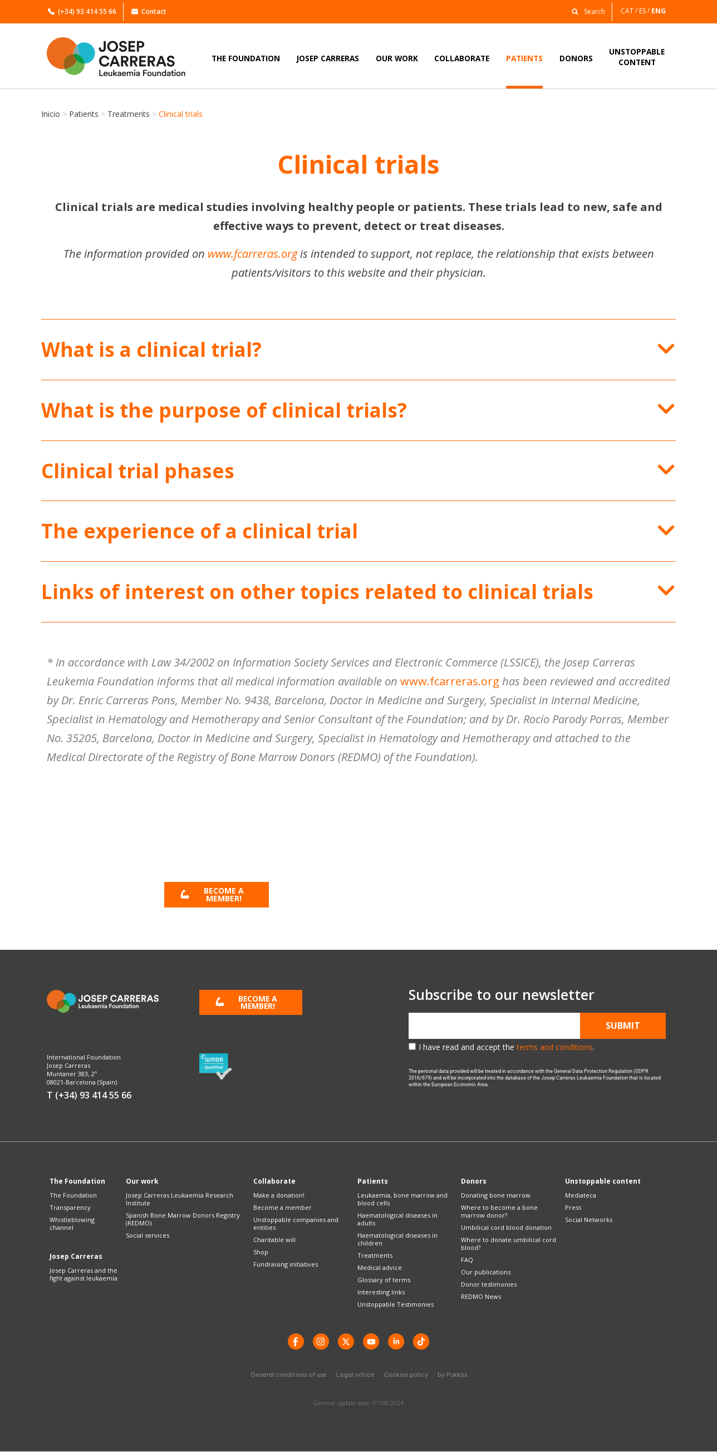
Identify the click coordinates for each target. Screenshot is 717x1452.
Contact (148, 11)
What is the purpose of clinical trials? (224, 410)
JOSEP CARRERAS (328, 58)
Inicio (50, 114)
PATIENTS (524, 58)
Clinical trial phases (137, 471)
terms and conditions (555, 1047)
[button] (585, 11)
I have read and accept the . (507, 1047)
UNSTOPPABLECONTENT (637, 56)
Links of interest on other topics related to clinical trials (317, 591)
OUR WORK (397, 58)
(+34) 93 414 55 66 (82, 11)
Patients (84, 114)
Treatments (128, 114)
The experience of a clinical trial (199, 531)
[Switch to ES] (645, 10)
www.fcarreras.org (252, 253)
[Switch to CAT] (630, 10)
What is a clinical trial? (151, 349)
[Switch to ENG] (659, 10)
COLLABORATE (461, 58)
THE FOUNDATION (246, 58)
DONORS (576, 58)
